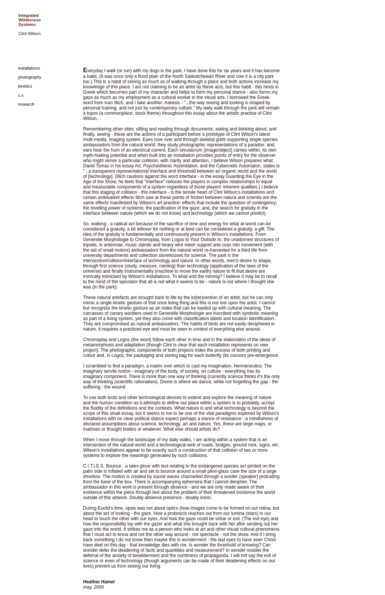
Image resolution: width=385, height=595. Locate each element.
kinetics (25, 86)
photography (29, 77)
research (26, 104)
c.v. (21, 95)
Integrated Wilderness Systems (29, 20)
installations (29, 68)
